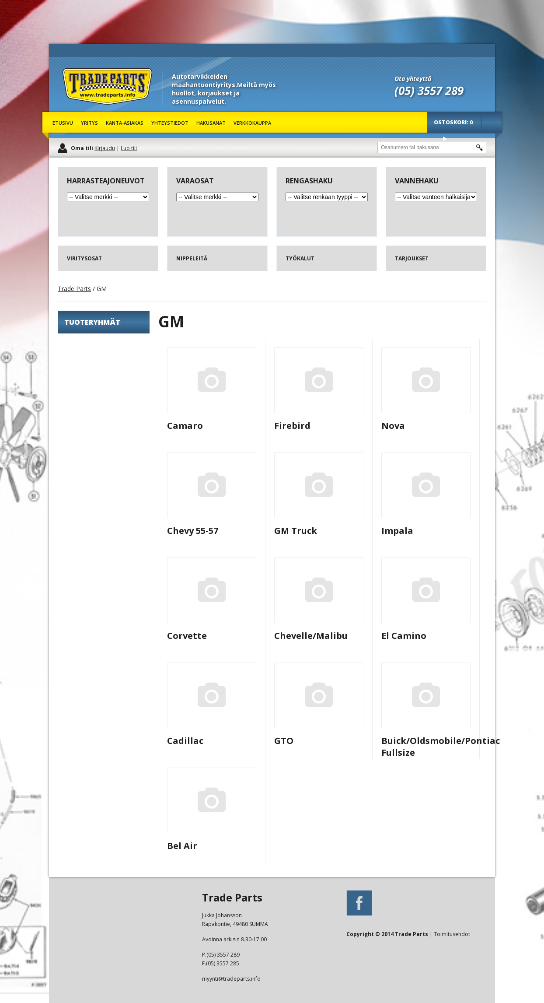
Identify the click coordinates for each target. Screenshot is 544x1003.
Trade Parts (78, 109)
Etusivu (62, 122)
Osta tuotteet (445, 138)
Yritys (89, 122)
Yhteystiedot (169, 122)
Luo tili (129, 148)
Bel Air (182, 846)
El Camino (403, 636)
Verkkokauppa (252, 122)
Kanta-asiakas (124, 122)
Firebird (292, 425)
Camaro (185, 425)
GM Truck (295, 531)
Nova (393, 425)
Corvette (187, 636)
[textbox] (431, 147)
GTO (283, 741)
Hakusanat (211, 122)
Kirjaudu (104, 148)
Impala (397, 531)
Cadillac (185, 741)
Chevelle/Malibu (311, 636)
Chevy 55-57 (192, 531)
